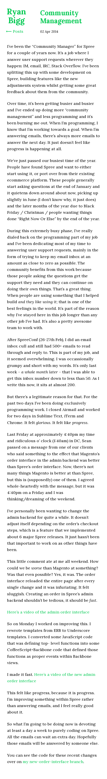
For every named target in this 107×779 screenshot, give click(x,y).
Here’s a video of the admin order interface (48, 612)
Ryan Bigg (16, 15)
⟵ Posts (14, 31)
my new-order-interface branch (53, 761)
